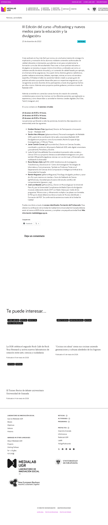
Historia (10, 432)
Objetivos (10, 426)
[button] (88, 9)
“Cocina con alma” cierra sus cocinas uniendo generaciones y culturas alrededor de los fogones (75, 349)
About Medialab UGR (14, 442)
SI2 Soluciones (66, 509)
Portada (19, 367)
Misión (9, 423)
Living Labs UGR (89, 2)
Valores (10, 429)
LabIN (60, 441)
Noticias (81, 41)
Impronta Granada (64, 432)
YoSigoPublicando (64, 445)
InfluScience (62, 435)
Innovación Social (76, 320)
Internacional (6, 2)
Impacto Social (62, 320)
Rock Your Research (15, 323)
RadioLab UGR (63, 438)
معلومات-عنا (12, 451)
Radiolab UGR (76, 2)
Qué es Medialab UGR (15, 420)
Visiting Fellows (13, 448)
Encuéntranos (102, 2)
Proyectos (32, 320)
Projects (10, 445)
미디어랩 (10, 454)
